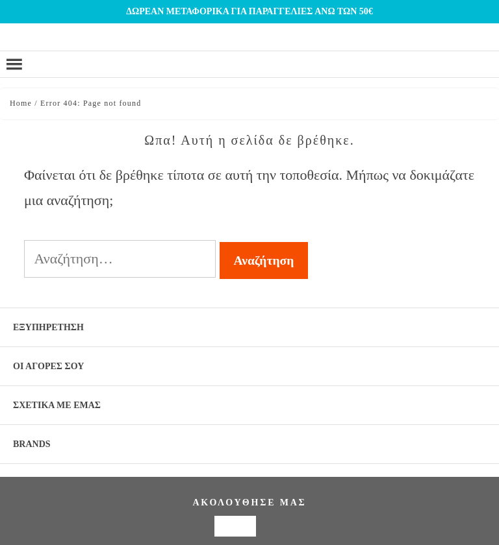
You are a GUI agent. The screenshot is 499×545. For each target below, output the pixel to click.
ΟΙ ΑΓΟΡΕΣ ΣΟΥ (48, 366)
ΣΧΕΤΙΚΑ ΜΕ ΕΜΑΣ (57, 405)
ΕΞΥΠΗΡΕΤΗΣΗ (48, 327)
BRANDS (32, 444)
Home (21, 103)
